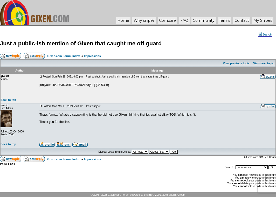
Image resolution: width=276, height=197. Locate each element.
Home (123, 20)
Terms (224, 20)
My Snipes (262, 20)
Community (204, 20)
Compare (167, 20)
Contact (241, 20)
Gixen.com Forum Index (63, 56)
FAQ (184, 20)
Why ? (144, 20)
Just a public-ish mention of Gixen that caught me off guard (81, 43)
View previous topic (236, 63)
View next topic (263, 63)
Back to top (8, 99)
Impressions (92, 56)
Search (265, 34)
